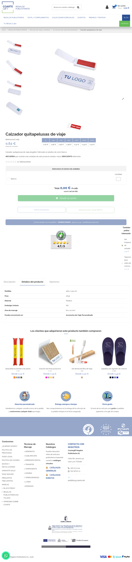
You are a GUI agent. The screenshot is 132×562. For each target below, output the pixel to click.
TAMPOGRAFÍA (31, 469)
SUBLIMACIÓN (31, 456)
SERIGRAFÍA (30, 451)
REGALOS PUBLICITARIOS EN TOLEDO (10, 495)
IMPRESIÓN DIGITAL (33, 460)
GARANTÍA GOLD (8, 471)
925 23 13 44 (74, 468)
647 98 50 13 (74, 471)
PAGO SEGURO (8, 474)
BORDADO (29, 486)
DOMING (28, 473)
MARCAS (5, 485)
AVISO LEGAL (7, 457)
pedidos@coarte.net (76, 480)
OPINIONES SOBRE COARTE (10, 503)
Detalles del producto (32, 282)
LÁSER (28, 482)
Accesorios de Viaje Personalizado (79, 315)
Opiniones (54, 282)
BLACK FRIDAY (9, 488)
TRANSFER (29, 464)
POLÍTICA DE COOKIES (11, 460)
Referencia (10, 139)
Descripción (9, 282)
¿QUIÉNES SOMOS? (9, 446)
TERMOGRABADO (32, 477)
